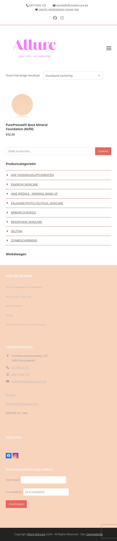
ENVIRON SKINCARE (24, 184)
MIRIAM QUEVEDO (23, 212)
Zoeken (103, 151)
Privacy (10, 395)
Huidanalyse (14, 306)
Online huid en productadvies (26, 324)
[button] (108, 48)
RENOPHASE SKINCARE (26, 222)
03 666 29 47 (20, 367)
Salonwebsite (94, 534)
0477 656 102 (21, 374)
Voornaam (13, 480)
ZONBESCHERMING (24, 240)
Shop (9, 315)
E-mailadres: (37, 492)
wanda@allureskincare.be (29, 381)
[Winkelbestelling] (73, 76)
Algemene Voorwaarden (22, 404)
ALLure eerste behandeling (24, 287)
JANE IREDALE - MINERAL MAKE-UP (34, 194)
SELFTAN (16, 231)
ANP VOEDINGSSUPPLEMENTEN (32, 175)
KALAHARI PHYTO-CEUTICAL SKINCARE (37, 203)
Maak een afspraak (18, 296)
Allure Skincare (36, 534)
